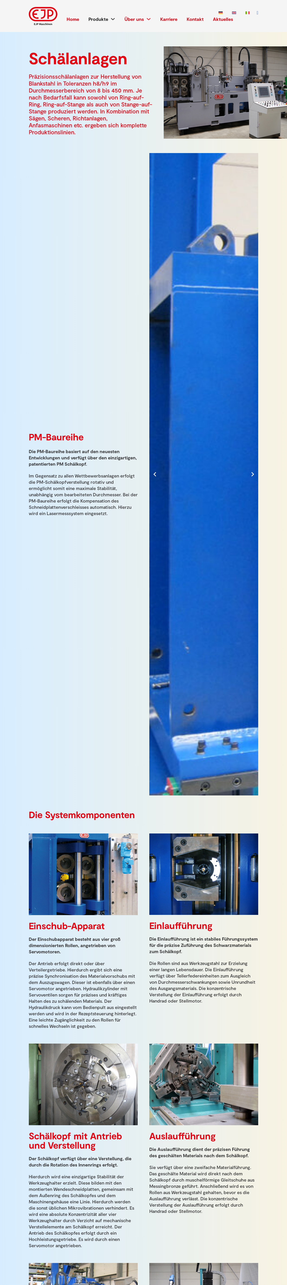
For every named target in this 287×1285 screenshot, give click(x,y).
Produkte (98, 19)
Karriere (168, 19)
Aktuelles (223, 19)
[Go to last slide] (155, 474)
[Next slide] (252, 474)
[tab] (201, 789)
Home (73, 19)
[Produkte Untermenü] (113, 19)
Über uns (134, 19)
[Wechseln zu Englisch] (234, 12)
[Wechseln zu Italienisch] (247, 12)
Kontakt (195, 19)
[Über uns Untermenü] (148, 19)
